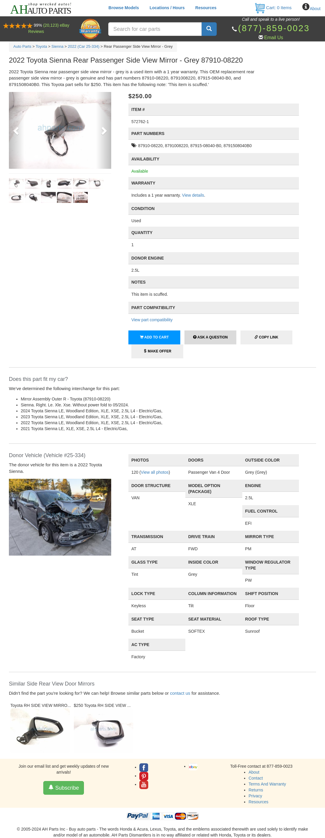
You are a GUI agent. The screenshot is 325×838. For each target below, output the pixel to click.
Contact (255, 778)
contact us (180, 693)
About (315, 8)
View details (193, 195)
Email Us (273, 37)
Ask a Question (210, 337)
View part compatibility (152, 319)
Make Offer (157, 351)
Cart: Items (272, 7)
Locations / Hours (166, 7)
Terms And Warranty (267, 784)
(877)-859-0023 (274, 28)
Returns (255, 790)
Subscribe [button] (63, 788)
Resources (206, 7)
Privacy (255, 796)
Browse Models (124, 7)
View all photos (155, 472)
